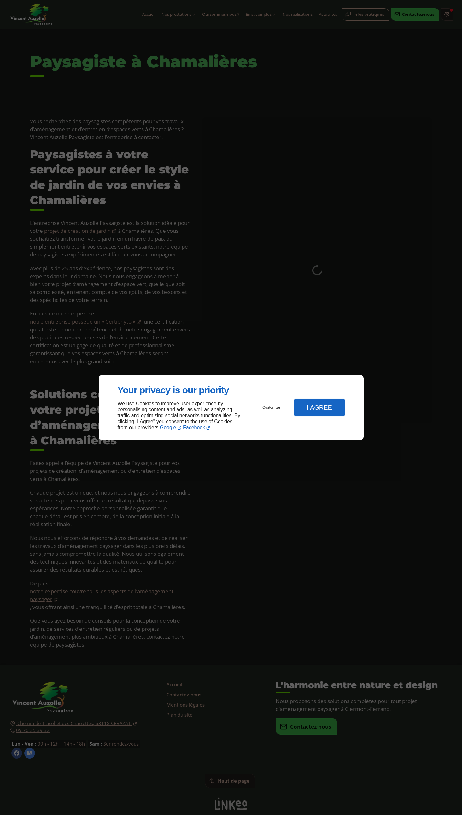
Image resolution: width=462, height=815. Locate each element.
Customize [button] (271, 407)
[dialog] (231, 407)
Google (168, 427)
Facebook (194, 427)
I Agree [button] (319, 407)
